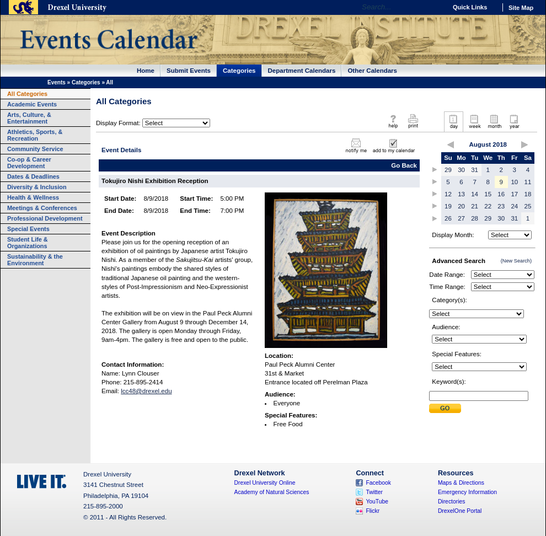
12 (448, 194)
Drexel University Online (265, 483)
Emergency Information (467, 492)
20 (461, 206)
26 (448, 218)
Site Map (520, 7)
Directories (451, 502)
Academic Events (32, 104)
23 (501, 206)
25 (528, 206)
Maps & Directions (461, 483)
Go (435, 7)
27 (461, 218)
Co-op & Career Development (29, 162)
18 (528, 194)
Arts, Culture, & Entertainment (29, 118)
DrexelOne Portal (459, 511)
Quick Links (470, 7)
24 (514, 206)
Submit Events (189, 70)
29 (448, 170)
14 (474, 194)
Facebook (378, 483)
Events (56, 82)
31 (474, 170)
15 (487, 194)
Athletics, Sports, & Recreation (34, 135)
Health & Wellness (33, 197)
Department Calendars (302, 70)
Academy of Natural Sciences (271, 492)
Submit (445, 408)
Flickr (372, 511)
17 (514, 194)
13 (461, 194)
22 (487, 206)
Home (145, 70)
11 (528, 182)
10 (514, 182)
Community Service (35, 149)
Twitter (374, 492)
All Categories (27, 93)
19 (448, 206)
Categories (239, 70)
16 (501, 194)
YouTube (377, 502)
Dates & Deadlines (33, 176)
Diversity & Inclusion (37, 187)
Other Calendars (372, 70)
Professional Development (45, 218)
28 (474, 218)
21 (474, 206)
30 (461, 170)
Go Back (404, 165)
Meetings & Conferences (42, 208)
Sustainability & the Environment (35, 259)
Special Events (28, 229)
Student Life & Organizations (27, 242)
